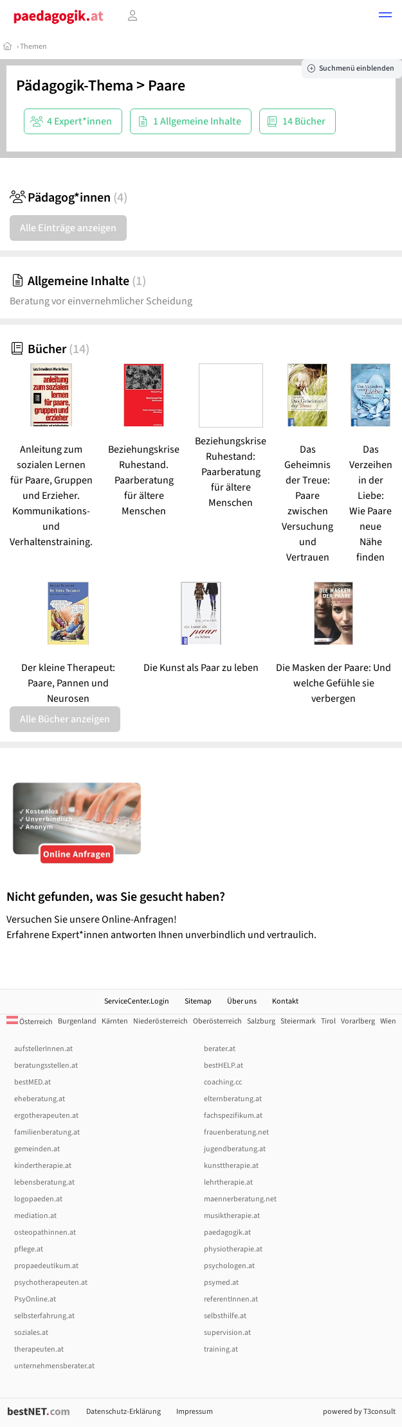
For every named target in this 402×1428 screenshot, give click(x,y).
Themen (33, 46)
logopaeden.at (38, 1199)
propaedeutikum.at (46, 1265)
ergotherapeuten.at (46, 1115)
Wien (388, 1021)
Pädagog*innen (68, 198)
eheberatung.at (39, 1098)
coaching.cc (223, 1082)
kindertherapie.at (42, 1165)
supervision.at (227, 1332)
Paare (166, 85)
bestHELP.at (223, 1065)
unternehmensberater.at (54, 1366)
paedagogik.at (227, 1232)
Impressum (194, 1411)
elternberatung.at (233, 1098)
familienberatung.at (47, 1132)
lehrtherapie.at (228, 1182)
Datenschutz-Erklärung (123, 1411)
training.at (221, 1349)
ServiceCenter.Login (136, 1001)
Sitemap (198, 1001)
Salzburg (261, 1021)
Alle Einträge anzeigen (68, 228)
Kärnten (115, 1021)
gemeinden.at (37, 1149)
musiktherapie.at (232, 1215)
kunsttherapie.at (231, 1165)
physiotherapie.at (233, 1249)
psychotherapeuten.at (50, 1282)
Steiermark (298, 1021)
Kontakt (285, 1001)
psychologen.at (229, 1265)
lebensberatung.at (44, 1182)
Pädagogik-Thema (74, 85)
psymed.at (221, 1282)
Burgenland (77, 1021)
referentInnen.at (231, 1299)
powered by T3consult (359, 1411)
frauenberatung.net (236, 1132)
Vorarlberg (358, 1021)
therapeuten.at (39, 1349)
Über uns (242, 1001)
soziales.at (31, 1332)
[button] (385, 17)
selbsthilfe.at (225, 1315)
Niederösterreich (160, 1021)
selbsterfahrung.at (44, 1315)
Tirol (328, 1021)
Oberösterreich (217, 1021)
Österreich (29, 1021)
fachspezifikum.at (233, 1115)
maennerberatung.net (240, 1199)
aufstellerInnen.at (43, 1048)
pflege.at (28, 1249)
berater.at (219, 1048)
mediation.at (35, 1215)
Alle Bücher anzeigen (65, 719)
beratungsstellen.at (46, 1065)
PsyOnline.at (35, 1299)
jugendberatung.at (235, 1149)
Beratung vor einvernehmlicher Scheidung (101, 301)
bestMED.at (32, 1082)
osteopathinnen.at (45, 1232)
